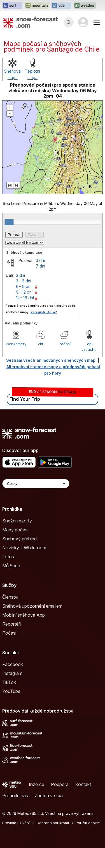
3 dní (40, 260)
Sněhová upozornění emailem (32, 606)
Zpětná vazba (49, 795)
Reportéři (11, 624)
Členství (10, 597)
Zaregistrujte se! (44, 312)
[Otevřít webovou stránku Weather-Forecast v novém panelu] (85, 5)
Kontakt (83, 784)
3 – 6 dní (23, 280)
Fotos (8, 556)
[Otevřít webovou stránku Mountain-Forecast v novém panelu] (37, 5)
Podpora (60, 784)
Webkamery (16, 344)
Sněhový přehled (19, 538)
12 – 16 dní (25, 297)
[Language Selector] (35, 483)
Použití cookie (88, 823)
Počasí (65, 344)
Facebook (12, 664)
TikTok (9, 682)
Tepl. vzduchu (89, 347)
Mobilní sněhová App (23, 615)
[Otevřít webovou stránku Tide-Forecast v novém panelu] (61, 5)
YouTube (11, 691)
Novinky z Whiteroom (24, 547)
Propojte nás (15, 795)
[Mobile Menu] (97, 22)
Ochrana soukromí (52, 823)
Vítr (40, 344)
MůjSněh (11, 565)
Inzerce (36, 784)
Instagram (12, 673)
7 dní (40, 266)
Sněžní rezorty (17, 521)
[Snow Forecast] (30, 22)
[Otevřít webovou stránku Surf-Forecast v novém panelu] (12, 5)
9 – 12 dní (24, 292)
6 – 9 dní (23, 286)
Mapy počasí (15, 530)
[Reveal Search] (69, 22)
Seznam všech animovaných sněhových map (50, 360)
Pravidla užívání (16, 823)
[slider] (8, 222)
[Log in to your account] (83, 22)
